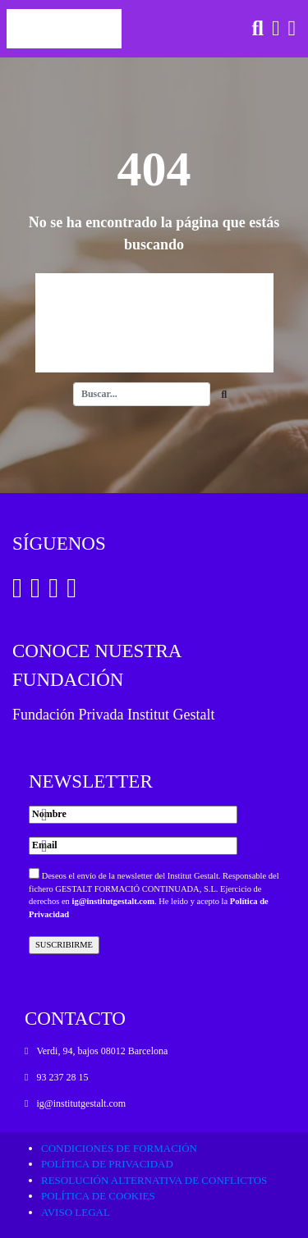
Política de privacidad (107, 1164)
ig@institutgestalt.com (112, 901)
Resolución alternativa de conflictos (154, 1180)
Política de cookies (98, 1196)
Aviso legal (75, 1212)
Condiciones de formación (119, 1148)
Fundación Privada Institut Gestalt (113, 714)
